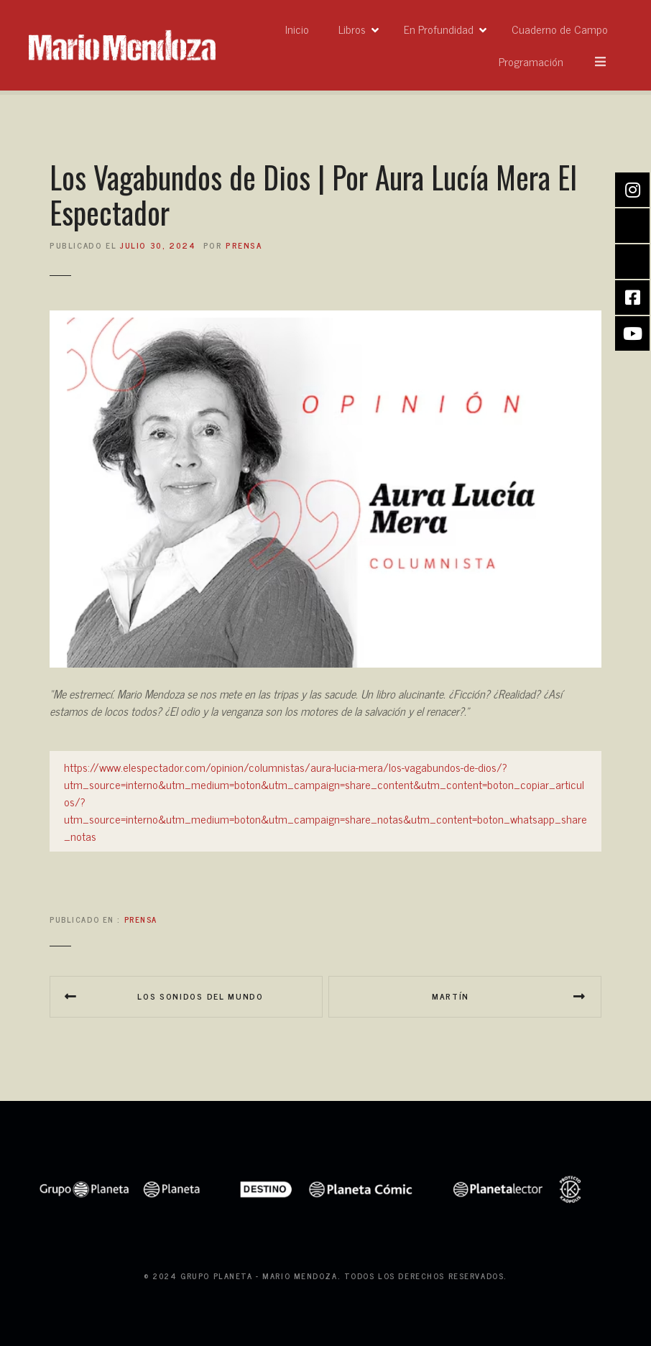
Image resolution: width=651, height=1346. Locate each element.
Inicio (379, 45)
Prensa (140, 919)
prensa (244, 245)
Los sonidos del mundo (200, 996)
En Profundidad (520, 45)
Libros (434, 45)
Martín (450, 996)
